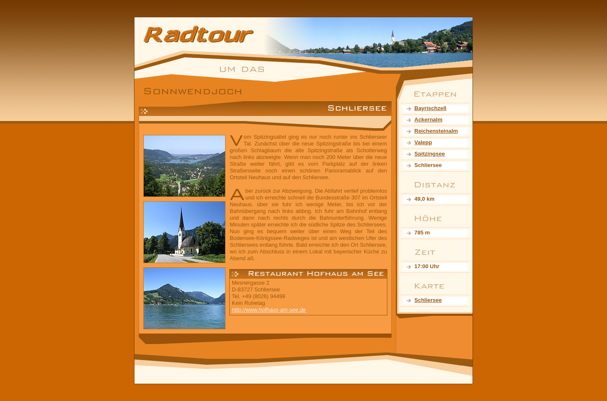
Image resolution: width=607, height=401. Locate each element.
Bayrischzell (430, 108)
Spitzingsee (429, 154)
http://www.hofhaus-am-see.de (269, 310)
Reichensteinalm (436, 131)
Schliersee (428, 300)
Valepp (423, 142)
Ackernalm (428, 119)
